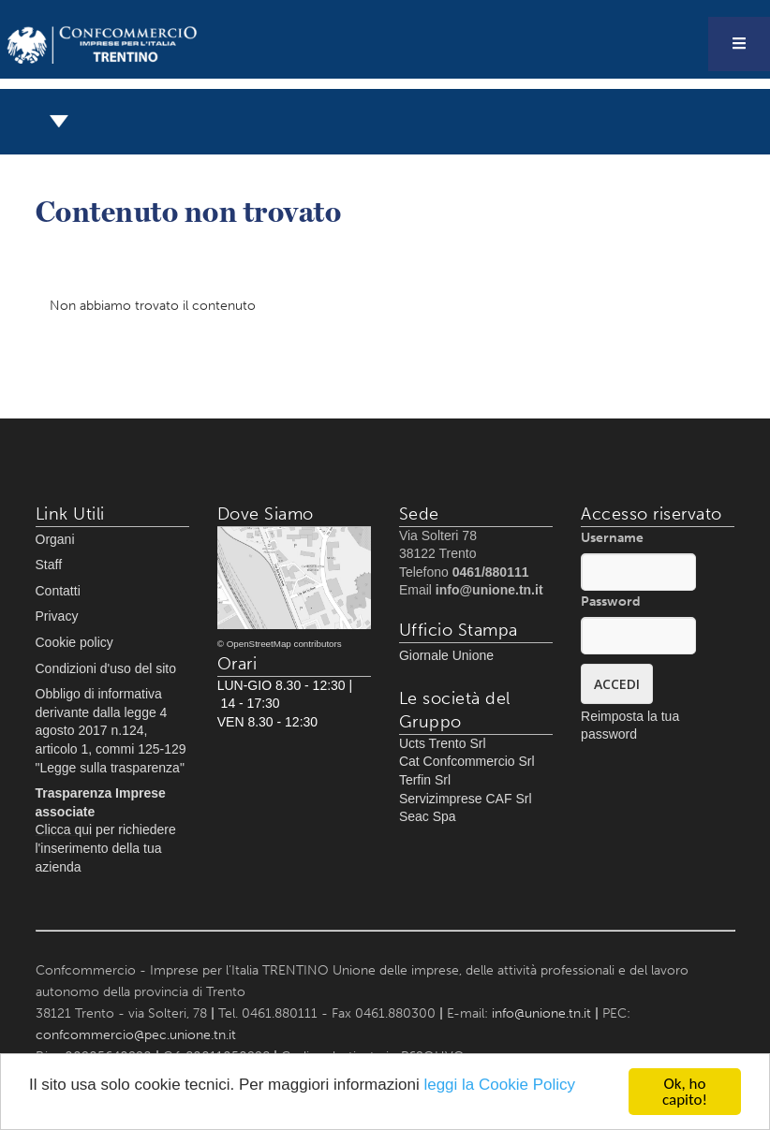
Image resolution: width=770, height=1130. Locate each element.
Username (612, 538)
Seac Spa (427, 816)
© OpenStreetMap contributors (279, 643)
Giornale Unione (446, 655)
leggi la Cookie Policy (499, 1084)
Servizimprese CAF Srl (465, 798)
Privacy (57, 616)
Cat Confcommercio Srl (467, 761)
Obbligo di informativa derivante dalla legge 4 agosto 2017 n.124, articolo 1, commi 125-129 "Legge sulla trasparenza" (111, 730)
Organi (55, 539)
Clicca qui (64, 829)
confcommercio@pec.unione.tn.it (136, 1035)
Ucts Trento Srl (442, 743)
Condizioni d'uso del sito (106, 668)
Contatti (58, 590)
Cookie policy (74, 642)
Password (611, 601)
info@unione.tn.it (541, 1013)
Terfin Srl (425, 779)
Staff (49, 564)
